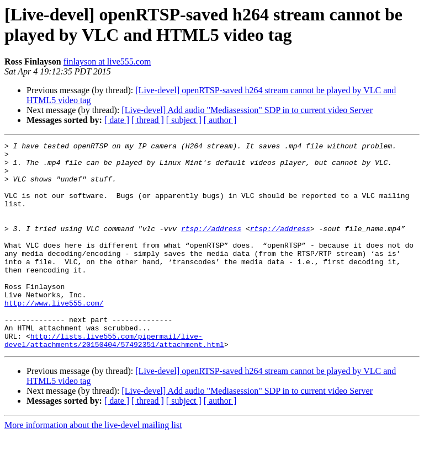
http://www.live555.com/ (53, 336)
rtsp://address (211, 247)
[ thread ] (147, 120)
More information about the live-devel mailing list (93, 466)
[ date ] (116, 120)
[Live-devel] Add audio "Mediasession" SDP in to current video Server (247, 110)
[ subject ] (184, 120)
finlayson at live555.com (107, 61)
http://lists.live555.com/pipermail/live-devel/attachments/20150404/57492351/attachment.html (114, 381)
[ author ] (220, 120)
